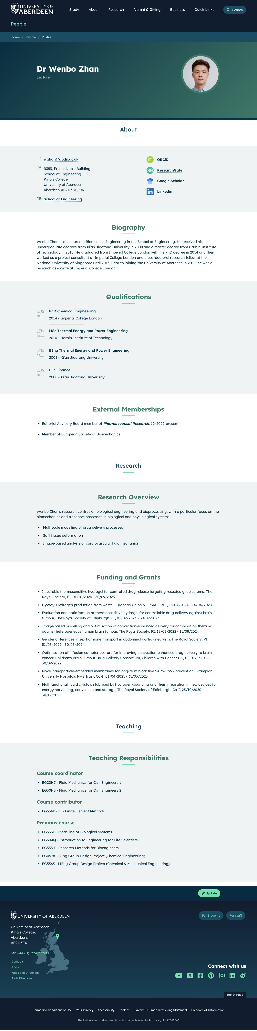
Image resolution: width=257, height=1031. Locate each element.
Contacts (18, 963)
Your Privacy (84, 1011)
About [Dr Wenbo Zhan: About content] (128, 129)
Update (208, 894)
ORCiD (163, 160)
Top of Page (235, 996)
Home (15, 37)
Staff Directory (22, 980)
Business (179, 9)
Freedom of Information (207, 1011)
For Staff (233, 917)
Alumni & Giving (149, 9)
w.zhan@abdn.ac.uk (61, 159)
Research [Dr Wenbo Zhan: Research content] (128, 465)
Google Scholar (170, 181)
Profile (46, 37)
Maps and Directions (25, 974)
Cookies (124, 1011)
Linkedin (164, 192)
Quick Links (206, 9)
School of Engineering (63, 199)
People (19, 24)
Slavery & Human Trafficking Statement (160, 1011)
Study (76, 9)
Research (118, 9)
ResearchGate (169, 170)
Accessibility (106, 1011)
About (96, 9)
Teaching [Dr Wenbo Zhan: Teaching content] (128, 726)
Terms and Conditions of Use (52, 1011)
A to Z (16, 968)
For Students (205, 917)
